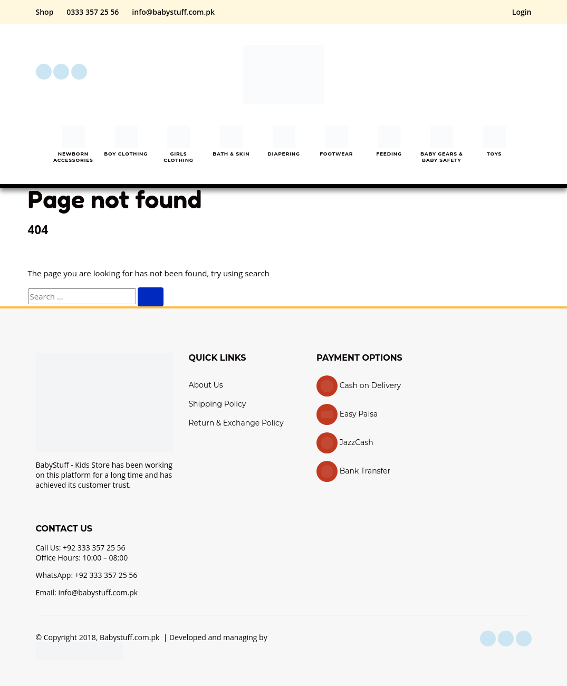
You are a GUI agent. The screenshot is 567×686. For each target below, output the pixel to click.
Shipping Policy (217, 404)
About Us (206, 385)
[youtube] (79, 72)
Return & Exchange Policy (236, 423)
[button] (465, 71)
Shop (45, 12)
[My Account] (494, 71)
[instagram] (61, 72)
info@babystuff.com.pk (173, 12)
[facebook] (44, 72)
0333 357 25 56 (92, 12)
